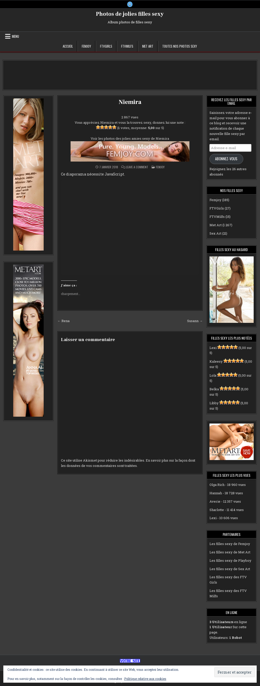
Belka (214, 389)
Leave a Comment (137, 167)
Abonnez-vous (226, 159)
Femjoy (86, 46)
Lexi (213, 347)
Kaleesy (216, 361)
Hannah (215, 493)
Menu (15, 36)
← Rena (63, 321)
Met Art (147, 46)
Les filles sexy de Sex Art (229, 569)
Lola (212, 375)
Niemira (130, 102)
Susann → (195, 321)
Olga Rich (216, 484)
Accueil (68, 46)
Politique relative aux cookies (145, 679)
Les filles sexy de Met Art (229, 552)
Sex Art (215, 233)
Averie (214, 501)
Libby (214, 403)
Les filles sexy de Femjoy (229, 543)
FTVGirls (106, 46)
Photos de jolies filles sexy (130, 13)
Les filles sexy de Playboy (230, 560)
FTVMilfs (127, 46)
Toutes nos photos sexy (179, 46)
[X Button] (130, 4)
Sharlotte (216, 509)
